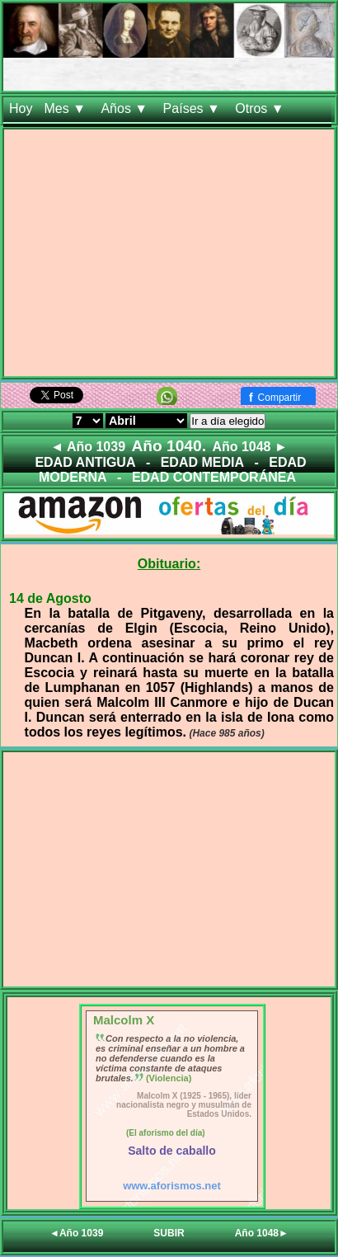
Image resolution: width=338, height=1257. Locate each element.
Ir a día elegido (227, 421)
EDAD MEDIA (202, 462)
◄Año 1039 (76, 1233)
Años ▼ (126, 108)
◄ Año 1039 (87, 447)
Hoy (20, 108)
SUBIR (168, 1233)
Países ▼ (193, 108)
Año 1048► (262, 1233)
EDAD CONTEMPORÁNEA (214, 477)
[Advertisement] (169, 256)
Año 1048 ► (249, 447)
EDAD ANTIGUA (85, 462)
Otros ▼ (261, 108)
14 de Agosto (50, 598)
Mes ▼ (66, 108)
